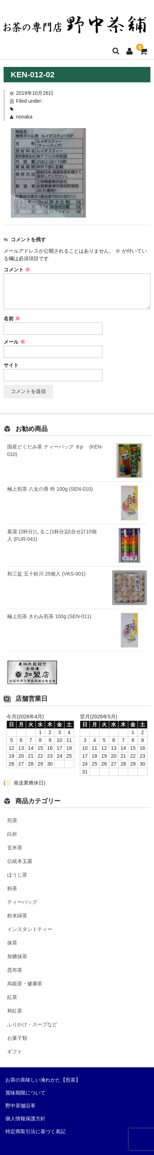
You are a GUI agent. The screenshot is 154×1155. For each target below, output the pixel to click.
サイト (11, 365)
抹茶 (12, 943)
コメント (17, 269)
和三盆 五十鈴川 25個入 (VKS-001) (46, 574)
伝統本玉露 (19, 861)
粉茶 (12, 888)
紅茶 (12, 997)
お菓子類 (17, 1038)
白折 (12, 834)
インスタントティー (29, 929)
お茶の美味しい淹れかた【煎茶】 (43, 1080)
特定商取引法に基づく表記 (35, 1131)
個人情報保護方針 (25, 1118)
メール (14, 342)
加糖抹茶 (17, 956)
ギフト (14, 1051)
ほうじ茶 (17, 875)
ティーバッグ (22, 902)
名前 (12, 318)
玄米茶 (14, 847)
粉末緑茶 (17, 915)
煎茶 (12, 820)
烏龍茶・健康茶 (24, 983)
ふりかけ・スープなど (32, 1024)
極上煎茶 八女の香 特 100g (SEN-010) (50, 489)
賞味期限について (25, 1093)
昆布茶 (14, 970)
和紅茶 (14, 1011)
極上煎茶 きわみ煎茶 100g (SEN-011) (49, 616)
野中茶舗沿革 (20, 1105)
